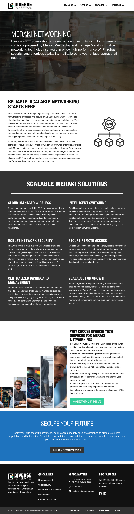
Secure (85, 5)
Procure (101, 5)
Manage (70, 5)
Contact (117, 5)
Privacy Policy (53, 511)
